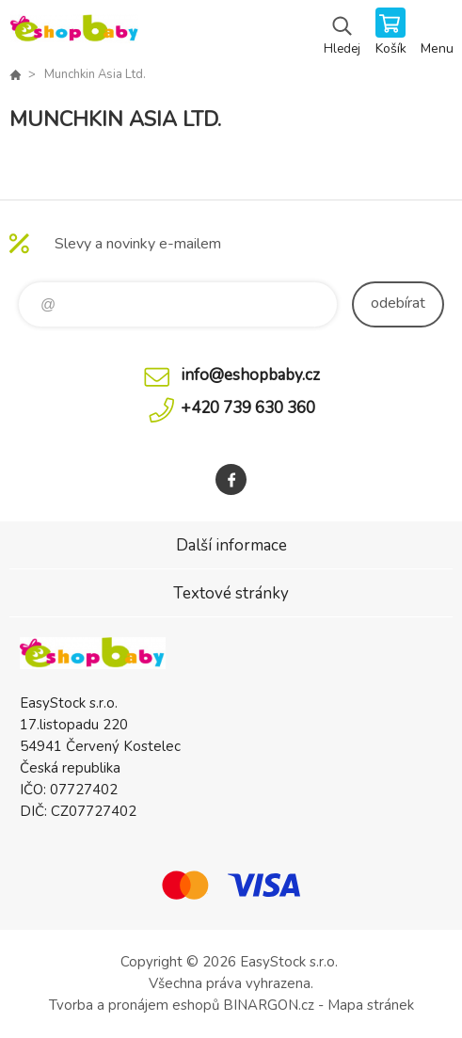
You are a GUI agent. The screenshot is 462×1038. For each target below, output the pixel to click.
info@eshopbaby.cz (250, 375)
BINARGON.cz (268, 1005)
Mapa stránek (370, 1005)
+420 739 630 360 (248, 408)
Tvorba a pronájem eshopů (134, 1005)
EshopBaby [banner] (73, 33)
